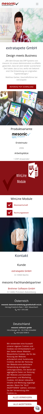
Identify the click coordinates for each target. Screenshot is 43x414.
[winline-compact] (21, 135)
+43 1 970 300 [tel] (21, 309)
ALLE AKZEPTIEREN (22, 404)
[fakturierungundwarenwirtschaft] (9, 205)
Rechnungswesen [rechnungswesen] (21, 212)
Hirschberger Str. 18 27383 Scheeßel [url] (21, 330)
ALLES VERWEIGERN (22, 397)
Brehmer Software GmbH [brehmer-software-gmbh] (21, 288)
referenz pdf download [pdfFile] (21, 87)
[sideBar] (37, 4)
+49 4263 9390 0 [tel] (21, 332)
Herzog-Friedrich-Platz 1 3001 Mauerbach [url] (21, 307)
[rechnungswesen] (9, 213)
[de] (10, 4)
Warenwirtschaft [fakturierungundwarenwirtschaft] (21, 205)
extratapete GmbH (21, 271)
